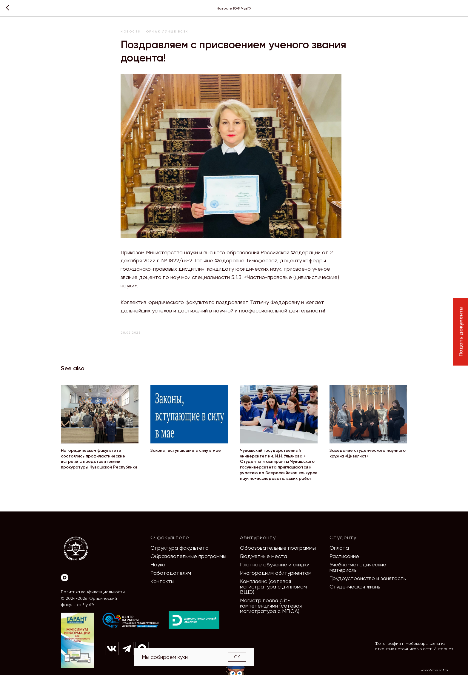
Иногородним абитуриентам (276, 573)
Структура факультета (179, 548)
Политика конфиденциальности (93, 591)
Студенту (343, 537)
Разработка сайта (434, 670)
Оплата (339, 548)
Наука (157, 564)
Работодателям (170, 573)
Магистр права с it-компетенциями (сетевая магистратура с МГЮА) (271, 605)
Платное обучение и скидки (275, 564)
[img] (131, 620)
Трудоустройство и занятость (368, 578)
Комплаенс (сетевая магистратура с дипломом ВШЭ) (273, 586)
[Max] (64, 577)
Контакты (162, 581)
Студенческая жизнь (355, 586)
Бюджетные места (263, 556)
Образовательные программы (188, 556)
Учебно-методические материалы (358, 567)
